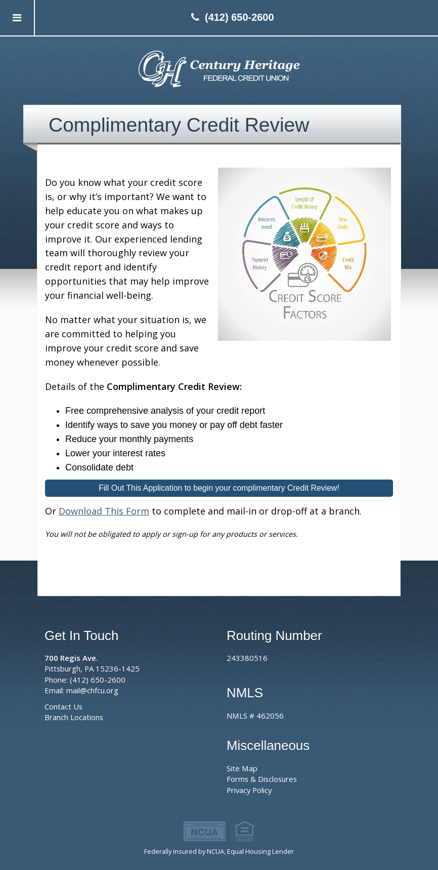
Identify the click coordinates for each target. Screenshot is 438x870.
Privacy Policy (249, 790)
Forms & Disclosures (262, 779)
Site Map (242, 768)
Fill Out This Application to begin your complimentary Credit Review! (219, 488)
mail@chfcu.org (92, 690)
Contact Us (63, 706)
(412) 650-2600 (239, 17)
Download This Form (104, 511)
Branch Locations (74, 717)
